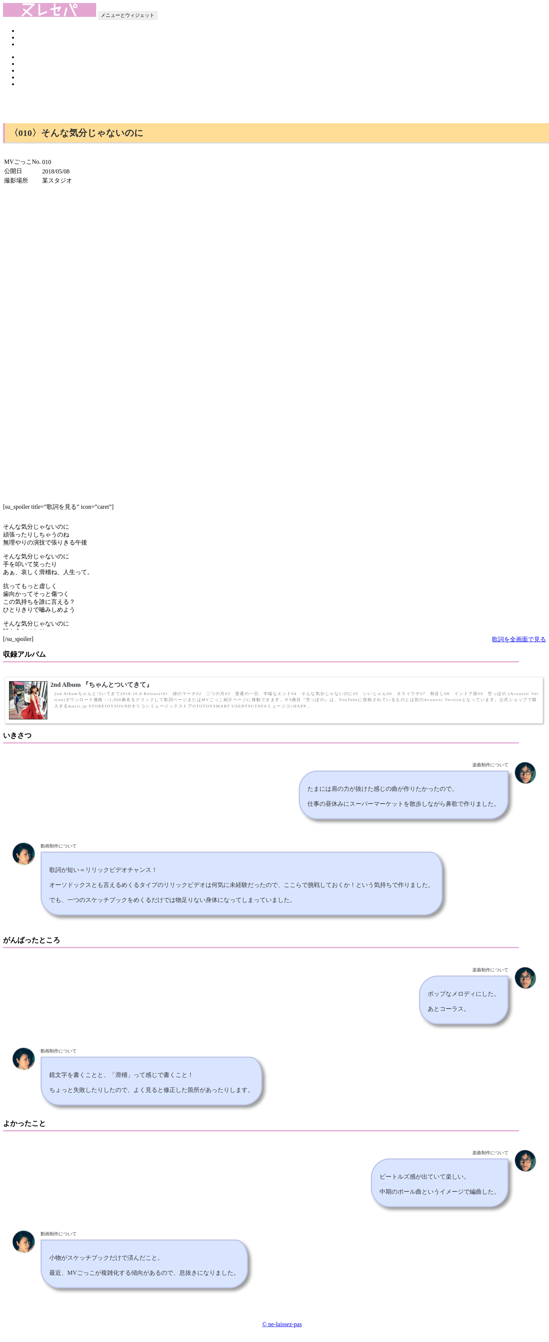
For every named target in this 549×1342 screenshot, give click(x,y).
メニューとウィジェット (127, 15)
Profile (26, 37)
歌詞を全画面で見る (519, 639)
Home (25, 30)
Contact (27, 44)
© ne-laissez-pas (282, 1324)
